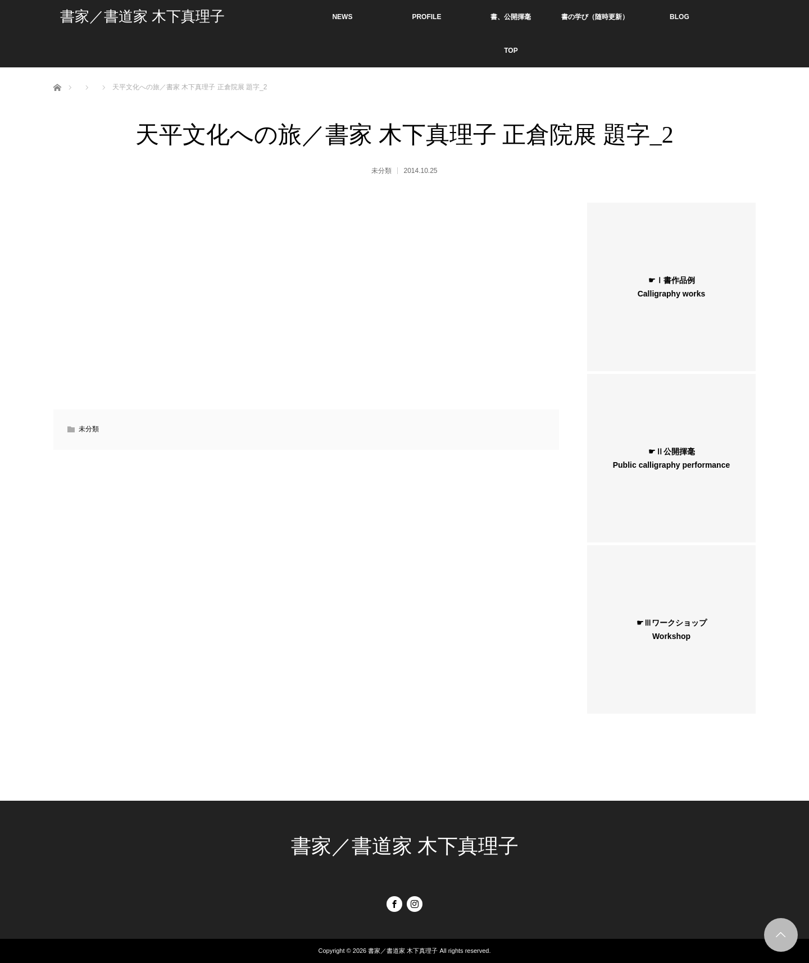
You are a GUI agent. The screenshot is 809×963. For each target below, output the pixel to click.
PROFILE (426, 17)
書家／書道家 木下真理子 (142, 16)
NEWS (342, 17)
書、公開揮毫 (510, 17)
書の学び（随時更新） (595, 17)
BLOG (679, 17)
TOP (510, 50)
